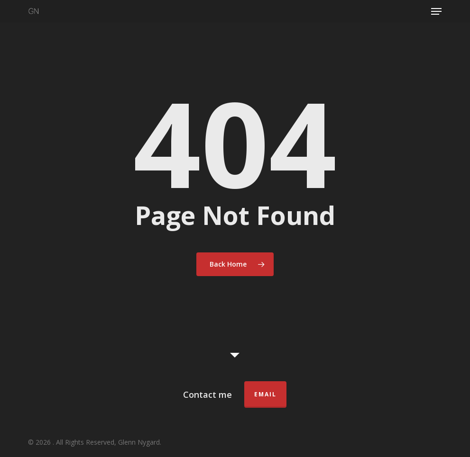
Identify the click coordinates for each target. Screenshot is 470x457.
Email (265, 394)
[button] (436, 11)
